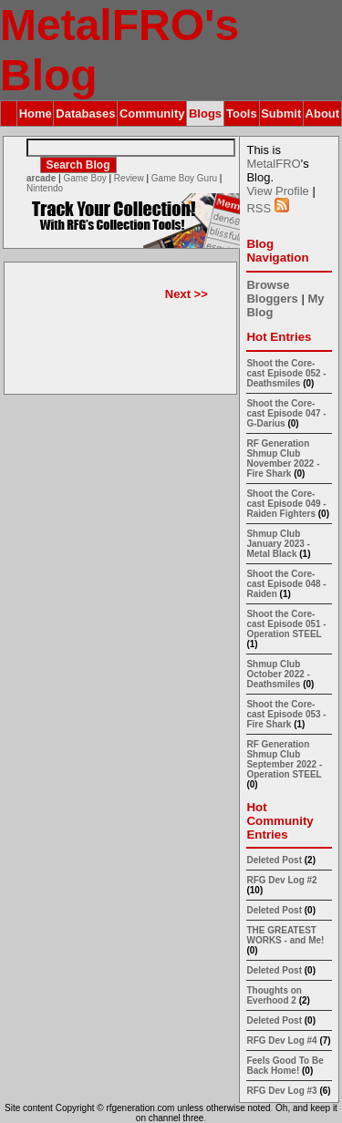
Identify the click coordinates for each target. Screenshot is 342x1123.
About (323, 113)
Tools (241, 113)
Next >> (186, 294)
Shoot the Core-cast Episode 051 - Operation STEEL (286, 624)
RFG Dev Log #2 (281, 880)
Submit (281, 113)
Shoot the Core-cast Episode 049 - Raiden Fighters (286, 504)
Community (152, 113)
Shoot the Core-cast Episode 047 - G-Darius (286, 413)
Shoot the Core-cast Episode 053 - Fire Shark (286, 714)
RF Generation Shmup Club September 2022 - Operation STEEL (284, 759)
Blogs (205, 113)
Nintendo (44, 188)
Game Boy (84, 178)
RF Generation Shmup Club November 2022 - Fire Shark (282, 458)
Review (129, 178)
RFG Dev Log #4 (281, 1040)
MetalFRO (273, 163)
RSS (267, 208)
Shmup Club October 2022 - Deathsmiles (277, 674)
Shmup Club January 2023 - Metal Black (278, 544)
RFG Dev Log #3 (281, 1091)
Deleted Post (274, 860)
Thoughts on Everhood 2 (274, 995)
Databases (85, 113)
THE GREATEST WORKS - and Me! (285, 935)
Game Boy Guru (184, 178)
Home (35, 113)
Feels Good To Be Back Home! (284, 1066)
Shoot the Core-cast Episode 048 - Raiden (286, 584)
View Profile (277, 191)
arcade (41, 178)
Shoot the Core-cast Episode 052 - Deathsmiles (286, 373)
